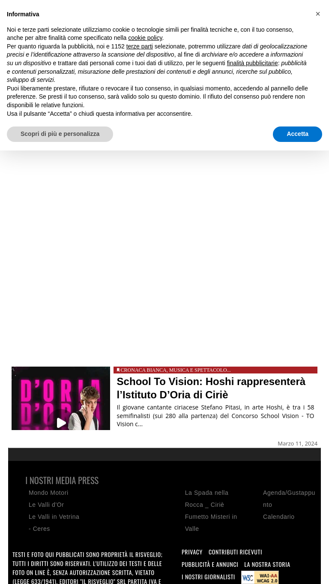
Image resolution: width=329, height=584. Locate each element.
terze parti (139, 46)
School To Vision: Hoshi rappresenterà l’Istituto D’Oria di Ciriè (211, 388)
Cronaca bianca (144, 370)
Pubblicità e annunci (210, 564)
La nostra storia (267, 564)
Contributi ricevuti (235, 551)
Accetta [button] (297, 133)
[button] (318, 14)
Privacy (192, 551)
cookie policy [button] (145, 37)
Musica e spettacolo (198, 370)
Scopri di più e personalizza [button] (60, 133)
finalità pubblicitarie (252, 63)
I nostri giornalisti (208, 576)
